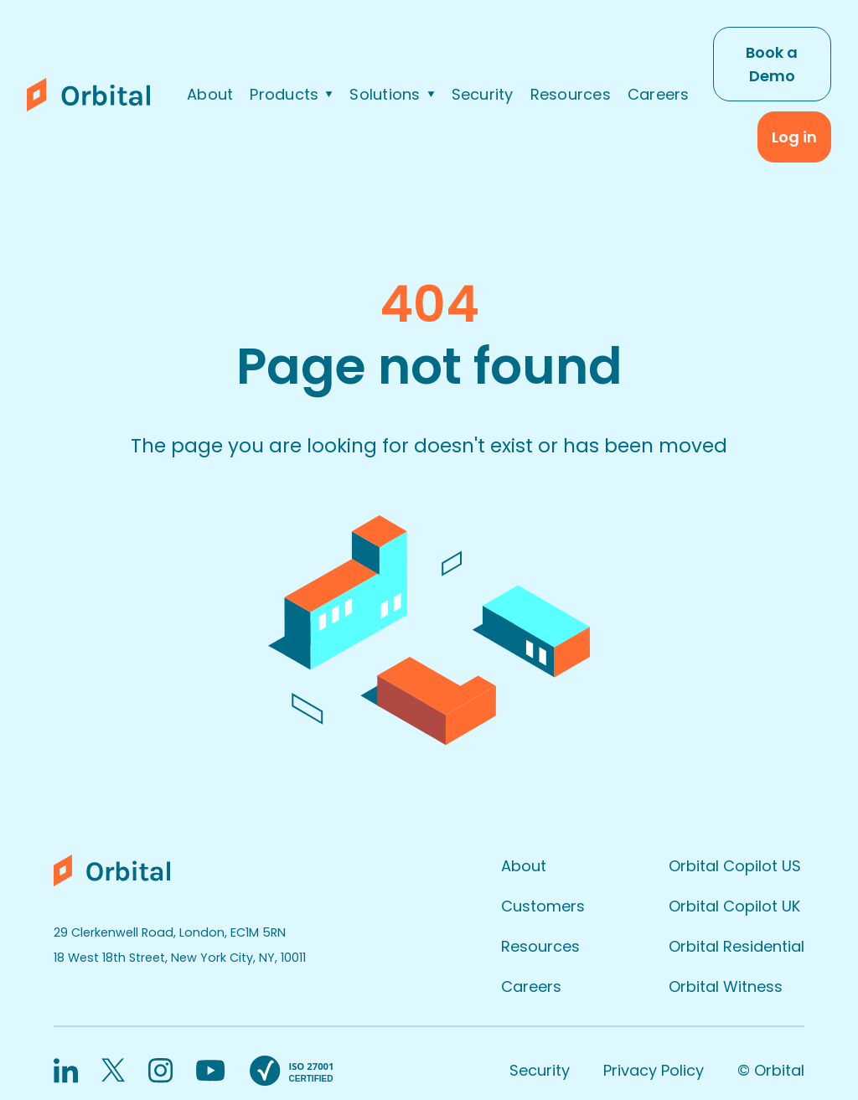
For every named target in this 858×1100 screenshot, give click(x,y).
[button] (291, 95)
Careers (659, 94)
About (210, 94)
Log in (794, 137)
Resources (570, 94)
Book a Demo (772, 64)
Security (483, 94)
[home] (95, 94)
